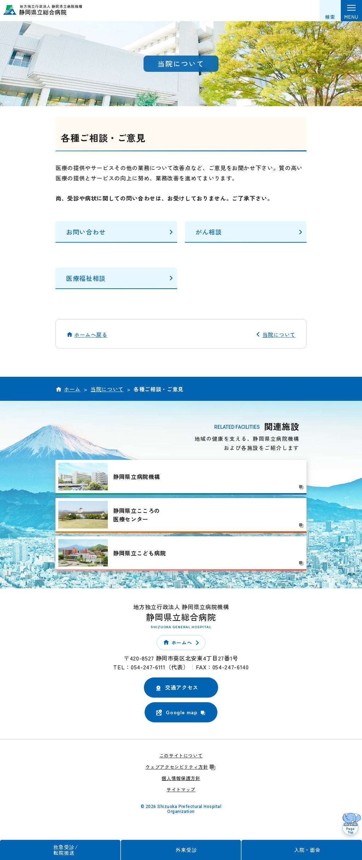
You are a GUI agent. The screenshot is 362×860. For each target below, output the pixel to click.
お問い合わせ (86, 231)
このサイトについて (181, 755)
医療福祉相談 (86, 278)
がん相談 (208, 231)
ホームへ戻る (90, 334)
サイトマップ (181, 789)
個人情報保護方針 (181, 778)
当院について (279, 334)
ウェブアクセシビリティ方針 (180, 766)
